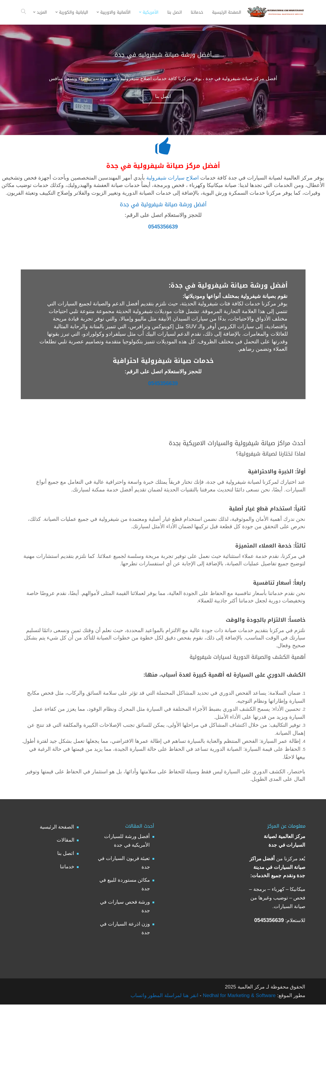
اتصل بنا (163, 96)
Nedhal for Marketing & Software (238, 1064)
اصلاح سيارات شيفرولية (172, 179)
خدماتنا (67, 936)
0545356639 (163, 235)
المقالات (65, 909)
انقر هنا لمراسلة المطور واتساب (164, 1064)
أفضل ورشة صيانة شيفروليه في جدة (163, 54)
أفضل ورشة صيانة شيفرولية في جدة (163, 210)
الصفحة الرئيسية (57, 896)
